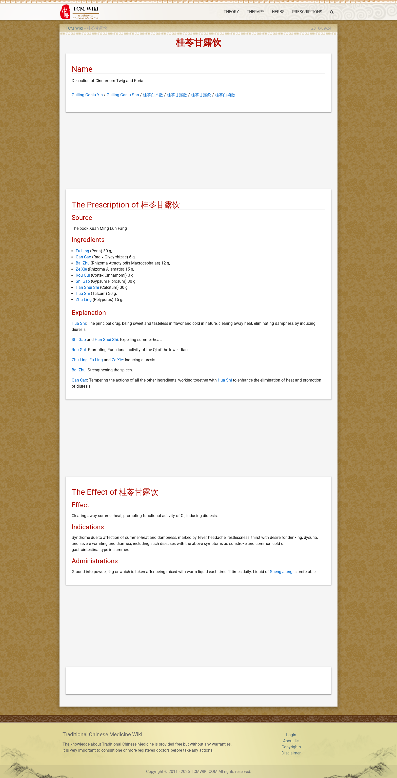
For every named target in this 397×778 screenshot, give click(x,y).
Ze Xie (81, 269)
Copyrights (291, 747)
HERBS (278, 11)
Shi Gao (83, 281)
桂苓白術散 (225, 94)
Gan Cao (83, 257)
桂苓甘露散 (177, 94)
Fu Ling (82, 251)
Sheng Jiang (281, 571)
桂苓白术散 (153, 94)
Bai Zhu (83, 263)
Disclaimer (291, 753)
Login (291, 734)
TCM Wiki (74, 28)
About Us (291, 740)
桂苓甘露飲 (201, 94)
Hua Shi (83, 293)
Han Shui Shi (87, 287)
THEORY (231, 11)
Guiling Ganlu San (123, 94)
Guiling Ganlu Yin (87, 94)
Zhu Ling (84, 299)
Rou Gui (83, 275)
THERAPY (255, 11)
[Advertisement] (198, 151)
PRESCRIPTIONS (307, 11)
